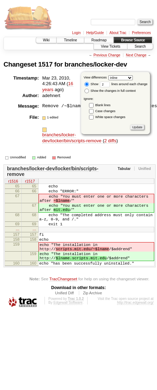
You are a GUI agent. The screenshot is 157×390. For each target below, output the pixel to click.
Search (140, 46)
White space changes (110, 117)
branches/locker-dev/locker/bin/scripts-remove (72, 137)
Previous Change (107, 55)
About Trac (117, 33)
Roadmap (99, 40)
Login (76, 33)
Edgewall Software (67, 321)
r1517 (30, 181)
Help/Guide (95, 33)
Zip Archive (92, 312)
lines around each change (124, 84)
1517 (45, 64)
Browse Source (133, 40)
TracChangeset (63, 297)
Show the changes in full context (110, 91)
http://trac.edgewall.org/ (135, 321)
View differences (95, 77)
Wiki (46, 40)
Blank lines (103, 105)
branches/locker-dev (95, 64)
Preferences (141, 33)
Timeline (70, 40)
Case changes (105, 111)
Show (91, 84)
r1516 (13, 181)
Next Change (136, 55)
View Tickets (110, 46)
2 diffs (110, 140)
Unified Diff (64, 312)
